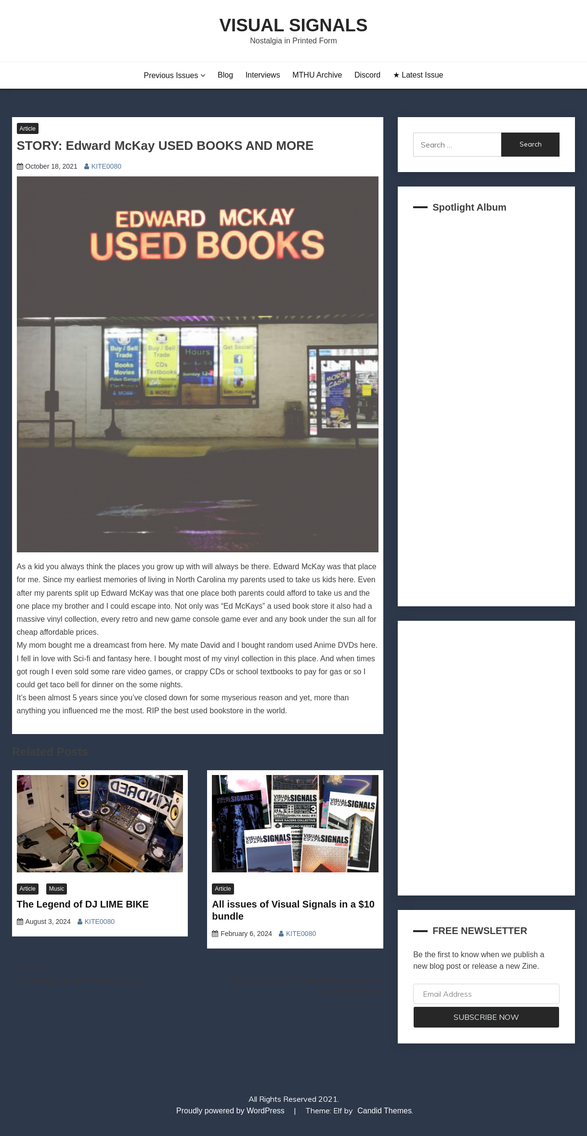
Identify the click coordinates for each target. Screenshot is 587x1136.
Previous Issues (170, 75)
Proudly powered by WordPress (231, 1111)
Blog (225, 75)
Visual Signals (293, 25)
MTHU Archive (317, 75)
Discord (367, 75)
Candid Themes (384, 1111)
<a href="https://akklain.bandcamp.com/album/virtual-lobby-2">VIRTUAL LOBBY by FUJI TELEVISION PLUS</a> (486, 406)
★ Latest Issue (418, 75)
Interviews (263, 75)
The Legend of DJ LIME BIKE (83, 904)
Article (28, 128)
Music (56, 888)
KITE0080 (106, 166)
